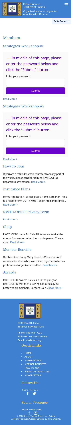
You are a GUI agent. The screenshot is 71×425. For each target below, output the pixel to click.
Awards (9, 272)
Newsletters (32, 360)
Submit (35, 90)
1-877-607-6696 (38, 336)
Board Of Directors (36, 371)
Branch (60, 21)
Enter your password (18, 76)
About (28, 356)
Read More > (10, 99)
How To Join (13, 166)
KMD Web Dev (54, 419)
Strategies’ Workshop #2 (23, 106)
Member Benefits (17, 250)
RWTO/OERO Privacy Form (26, 212)
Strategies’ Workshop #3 (23, 46)
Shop (7, 227)
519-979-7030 (34, 332)
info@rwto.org (33, 340)
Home (28, 352)
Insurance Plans (16, 189)
